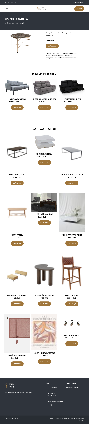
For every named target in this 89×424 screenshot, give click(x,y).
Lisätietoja (52, 46)
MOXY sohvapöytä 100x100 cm (72, 235)
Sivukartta (80, 421)
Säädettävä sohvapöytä (44, 214)
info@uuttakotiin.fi (78, 2)
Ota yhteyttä (59, 419)
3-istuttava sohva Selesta (72, 99)
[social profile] (17, 2)
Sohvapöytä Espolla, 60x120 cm (72, 175)
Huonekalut (11, 23)
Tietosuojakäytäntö (77, 419)
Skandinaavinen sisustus (55, 401)
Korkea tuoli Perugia (71, 295)
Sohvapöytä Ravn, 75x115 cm (17, 175)
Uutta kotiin (53, 388)
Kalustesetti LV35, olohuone (17, 295)
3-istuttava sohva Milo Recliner (44, 99)
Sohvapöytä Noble (17, 235)
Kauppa (79, 9)
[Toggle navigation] (7, 8)
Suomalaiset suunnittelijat (52, 394)
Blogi (50, 405)
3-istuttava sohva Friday (17, 99)
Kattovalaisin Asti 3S (71, 335)
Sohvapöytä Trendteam (44, 154)
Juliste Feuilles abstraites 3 (44, 353)
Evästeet (67, 419)
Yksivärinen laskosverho (17, 355)
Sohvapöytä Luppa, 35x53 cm (44, 295)
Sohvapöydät (20, 23)
